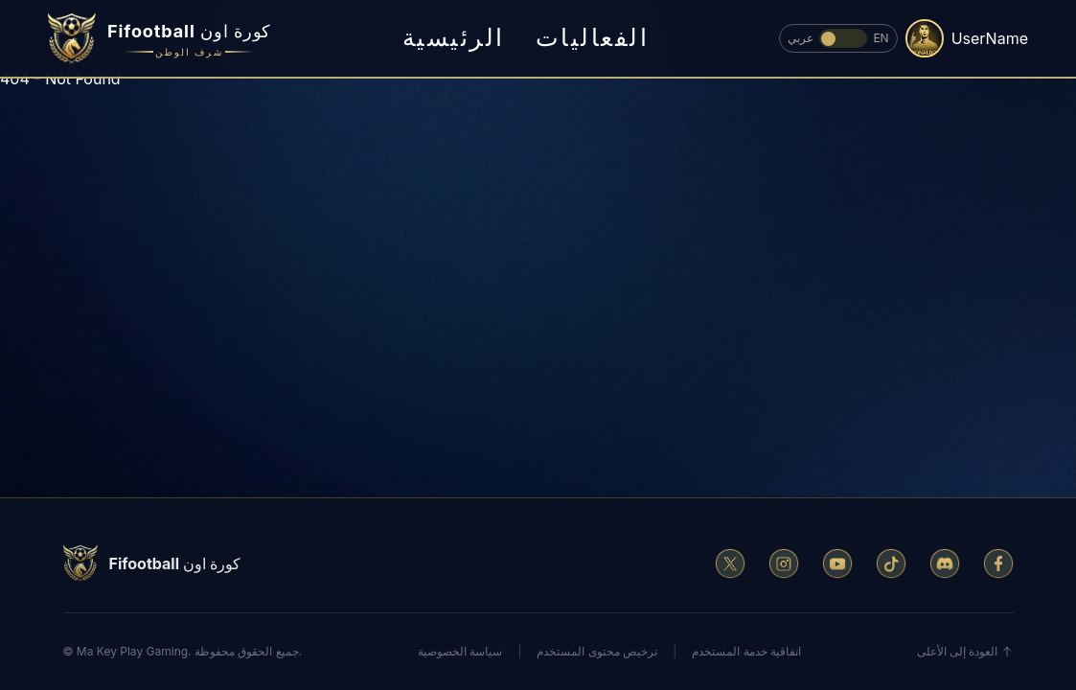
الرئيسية (453, 37)
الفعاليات (593, 37)
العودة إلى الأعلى (965, 651)
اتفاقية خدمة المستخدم (746, 651)
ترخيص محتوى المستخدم (597, 651)
